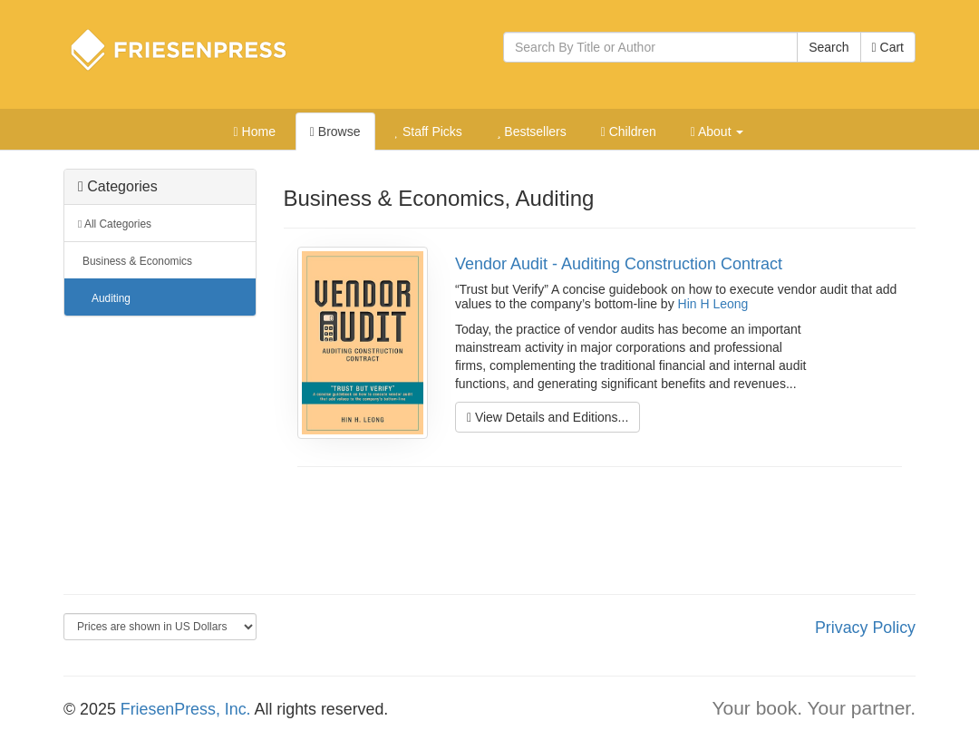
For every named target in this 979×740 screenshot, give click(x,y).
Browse (335, 131)
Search (828, 47)
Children (628, 131)
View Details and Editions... (547, 417)
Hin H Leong (713, 304)
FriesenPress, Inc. (186, 709)
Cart (888, 47)
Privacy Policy (865, 627)
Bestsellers (532, 131)
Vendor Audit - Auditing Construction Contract (618, 264)
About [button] (717, 131)
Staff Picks (427, 131)
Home (255, 131)
